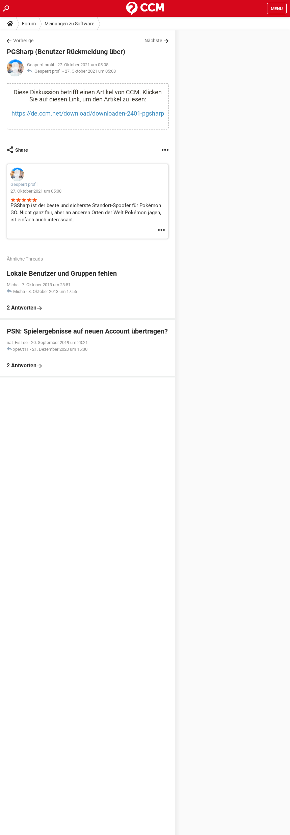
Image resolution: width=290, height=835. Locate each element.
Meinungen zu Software (69, 23)
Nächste (153, 40)
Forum (29, 23)
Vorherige (23, 40)
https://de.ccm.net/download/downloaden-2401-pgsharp (87, 113)
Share (21, 150)
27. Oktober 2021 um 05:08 (90, 71)
